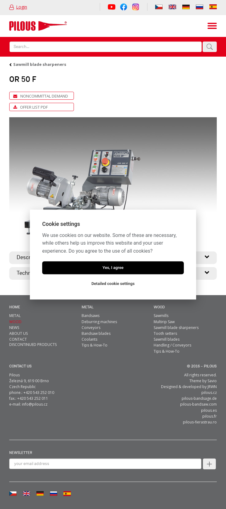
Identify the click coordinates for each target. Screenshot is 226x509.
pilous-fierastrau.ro (200, 422)
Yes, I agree (113, 267)
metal (88, 307)
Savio (212, 380)
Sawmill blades (167, 339)
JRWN (212, 386)
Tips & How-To (94, 345)
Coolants (89, 339)
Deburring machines (99, 321)
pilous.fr (209, 416)
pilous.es (209, 410)
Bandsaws (90, 315)
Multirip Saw (164, 321)
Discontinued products (33, 344)
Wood (159, 307)
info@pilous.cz (34, 404)
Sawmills (161, 315)
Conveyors (91, 327)
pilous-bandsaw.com (198, 404)
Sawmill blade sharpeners (39, 64)
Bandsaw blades (96, 333)
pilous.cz (209, 392)
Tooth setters (165, 333)
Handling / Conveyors (172, 345)
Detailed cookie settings (113, 283)
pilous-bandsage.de (199, 398)
